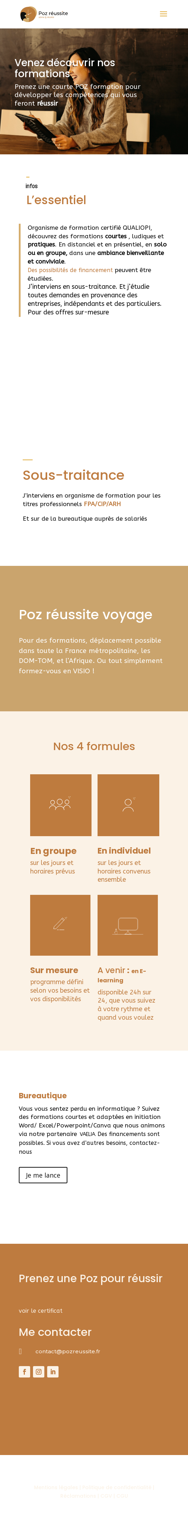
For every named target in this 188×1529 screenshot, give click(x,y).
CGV (106, 1495)
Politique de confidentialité (117, 1487)
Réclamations (78, 1495)
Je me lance (43, 1175)
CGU (122, 1495)
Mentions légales (56, 1487)
